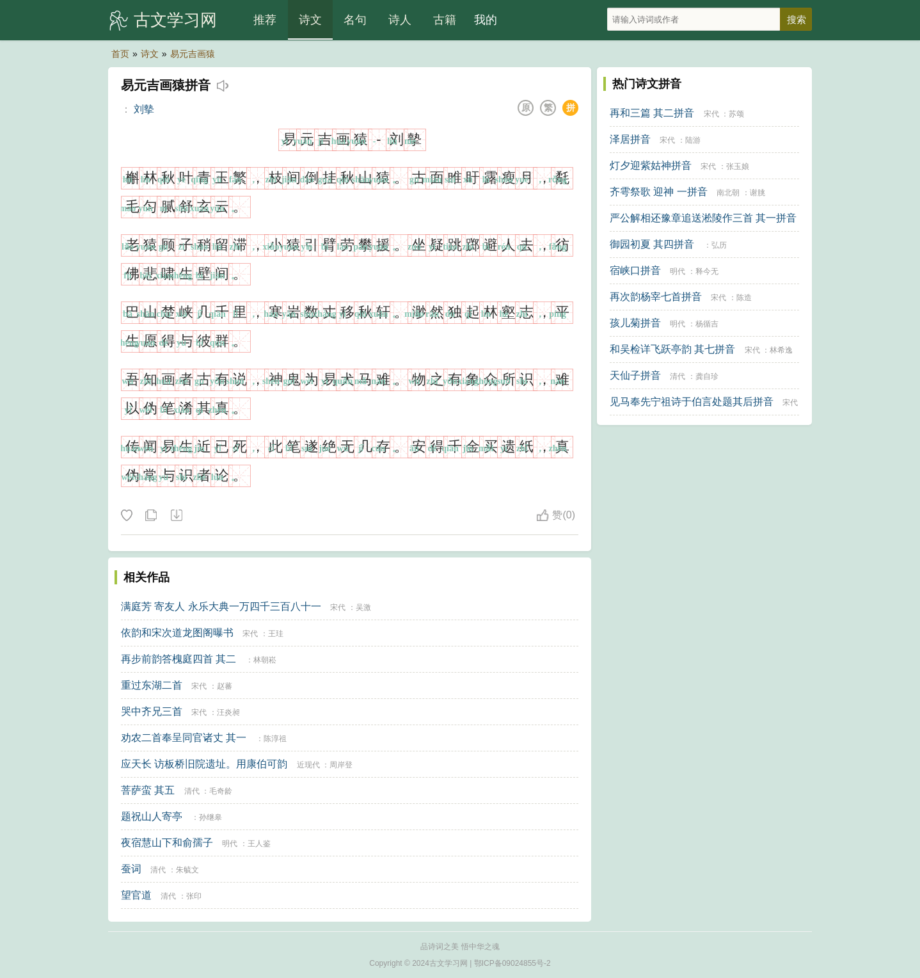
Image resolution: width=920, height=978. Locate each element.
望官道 (136, 895)
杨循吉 (706, 323)
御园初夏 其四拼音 (652, 244)
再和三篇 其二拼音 (652, 113)
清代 (192, 791)
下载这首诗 (176, 515)
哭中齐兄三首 (151, 711)
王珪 (275, 633)
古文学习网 (175, 19)
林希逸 (781, 350)
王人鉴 (259, 843)
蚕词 (131, 868)
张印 (194, 896)
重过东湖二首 (151, 685)
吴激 (363, 607)
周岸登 (341, 764)
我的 (485, 19)
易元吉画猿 (192, 54)
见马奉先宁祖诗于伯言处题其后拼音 (691, 401)
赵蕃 (224, 686)
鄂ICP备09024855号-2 (512, 963)
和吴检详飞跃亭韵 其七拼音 (672, 349)
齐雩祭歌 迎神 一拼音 (659, 191)
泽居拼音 (630, 139)
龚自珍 (706, 376)
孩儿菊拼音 (635, 322)
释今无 (706, 271)
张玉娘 (737, 166)
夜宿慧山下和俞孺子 (167, 842)
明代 (229, 843)
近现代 (308, 764)
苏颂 (736, 113)
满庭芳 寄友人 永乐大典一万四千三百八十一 (221, 606)
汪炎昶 (228, 712)
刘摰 (144, 109)
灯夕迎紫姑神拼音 (651, 165)
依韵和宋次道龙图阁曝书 (177, 632)
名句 (355, 19)
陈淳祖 (275, 738)
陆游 (693, 140)
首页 (120, 54)
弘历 (719, 245)
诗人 (399, 19)
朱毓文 (187, 869)
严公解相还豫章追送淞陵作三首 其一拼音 (703, 217)
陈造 (744, 297)
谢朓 (757, 192)
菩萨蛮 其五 (148, 790)
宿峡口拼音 (635, 270)
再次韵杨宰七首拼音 (656, 296)
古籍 (444, 19)
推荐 (264, 19)
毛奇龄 (220, 791)
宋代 (337, 607)
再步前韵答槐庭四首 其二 (178, 658)
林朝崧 (264, 659)
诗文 (310, 19)
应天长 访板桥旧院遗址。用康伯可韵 (204, 763)
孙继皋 (210, 817)
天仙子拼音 (635, 375)
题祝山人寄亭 (151, 816)
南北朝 (728, 192)
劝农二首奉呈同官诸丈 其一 (183, 737)
